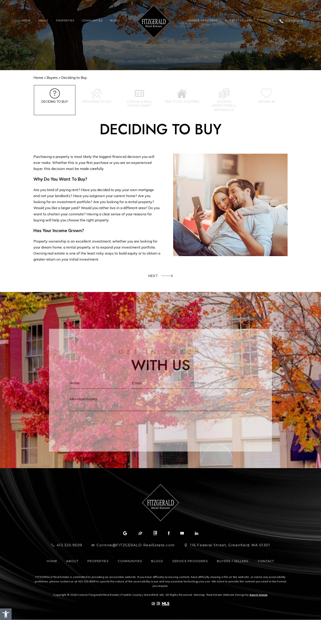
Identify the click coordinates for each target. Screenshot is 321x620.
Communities (92, 20)
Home (26, 20)
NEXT (153, 276)
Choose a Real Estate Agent (139, 98)
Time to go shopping (182, 98)
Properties (65, 20)
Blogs (115, 20)
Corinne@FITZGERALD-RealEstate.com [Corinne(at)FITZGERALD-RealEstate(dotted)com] (136, 545)
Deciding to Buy (54, 96)
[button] (6, 614)
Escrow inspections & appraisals (224, 100)
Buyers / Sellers (239, 20)
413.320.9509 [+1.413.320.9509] (294, 21)
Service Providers (202, 20)
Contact (267, 20)
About (43, 20)
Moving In (266, 96)
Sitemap (199, 595)
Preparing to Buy (97, 96)
